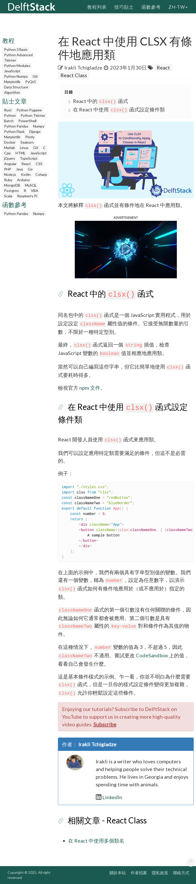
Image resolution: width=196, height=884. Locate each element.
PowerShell (27, 121)
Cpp (7, 153)
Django (35, 131)
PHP (7, 169)
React (26, 164)
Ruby (8, 180)
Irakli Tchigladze (83, 67)
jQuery (9, 158)
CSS (39, 164)
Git (35, 76)
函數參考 (151, 6)
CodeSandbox (152, 655)
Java (19, 169)
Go (30, 169)
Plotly (29, 137)
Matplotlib (12, 81)
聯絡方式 (181, 872)
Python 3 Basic (16, 49)
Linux (24, 147)
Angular (10, 164)
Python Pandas (16, 126)
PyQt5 (30, 81)
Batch (9, 121)
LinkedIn (109, 797)
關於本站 (117, 872)
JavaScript (12, 71)
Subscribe (104, 724)
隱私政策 (160, 872)
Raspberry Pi (27, 196)
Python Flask (14, 131)
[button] (126, 248)
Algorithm (12, 92)
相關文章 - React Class (107, 820)
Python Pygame (29, 110)
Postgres (11, 190)
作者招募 (139, 872)
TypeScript (29, 158)
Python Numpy (16, 76)
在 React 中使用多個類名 (96, 840)
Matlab (9, 147)
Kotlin (26, 174)
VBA (34, 190)
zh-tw (178, 6)
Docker (10, 142)
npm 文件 (89, 388)
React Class (73, 75)
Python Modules (17, 65)
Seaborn (27, 142)
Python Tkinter (33, 115)
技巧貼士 (124, 6)
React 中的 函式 (100, 101)
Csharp (41, 174)
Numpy (38, 126)
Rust (8, 110)
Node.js (10, 174)
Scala (8, 196)
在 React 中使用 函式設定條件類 (119, 109)
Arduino (23, 180)
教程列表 (97, 6)
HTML (21, 153)
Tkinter (10, 60)
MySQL (31, 185)
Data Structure (16, 87)
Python (10, 115)
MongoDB (12, 185)
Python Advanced (18, 55)
